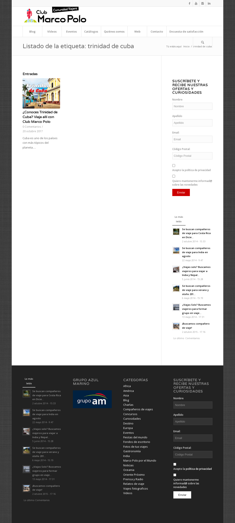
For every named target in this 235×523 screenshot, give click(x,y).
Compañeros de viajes (138, 409)
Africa (127, 386)
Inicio (186, 46)
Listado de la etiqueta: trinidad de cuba (78, 46)
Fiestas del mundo (135, 437)
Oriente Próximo (134, 475)
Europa (128, 428)
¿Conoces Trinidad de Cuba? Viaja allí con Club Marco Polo (40, 117)
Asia (126, 395)
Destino (128, 423)
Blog (126, 400)
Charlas (128, 405)
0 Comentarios (32, 126)
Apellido (177, 116)
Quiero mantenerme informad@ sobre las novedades (192, 182)
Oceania (128, 470)
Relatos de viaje (133, 484)
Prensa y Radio (133, 479)
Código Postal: (181, 149)
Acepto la (191, 170)
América (128, 391)
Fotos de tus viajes (135, 447)
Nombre (177, 99)
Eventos (128, 433)
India (126, 456)
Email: (175, 132)
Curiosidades (132, 419)
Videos (127, 493)
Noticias (128, 465)
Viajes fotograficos (135, 488)
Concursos (130, 414)
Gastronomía (132, 451)
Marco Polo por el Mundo (139, 460)
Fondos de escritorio (136, 442)
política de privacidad (198, 170)
